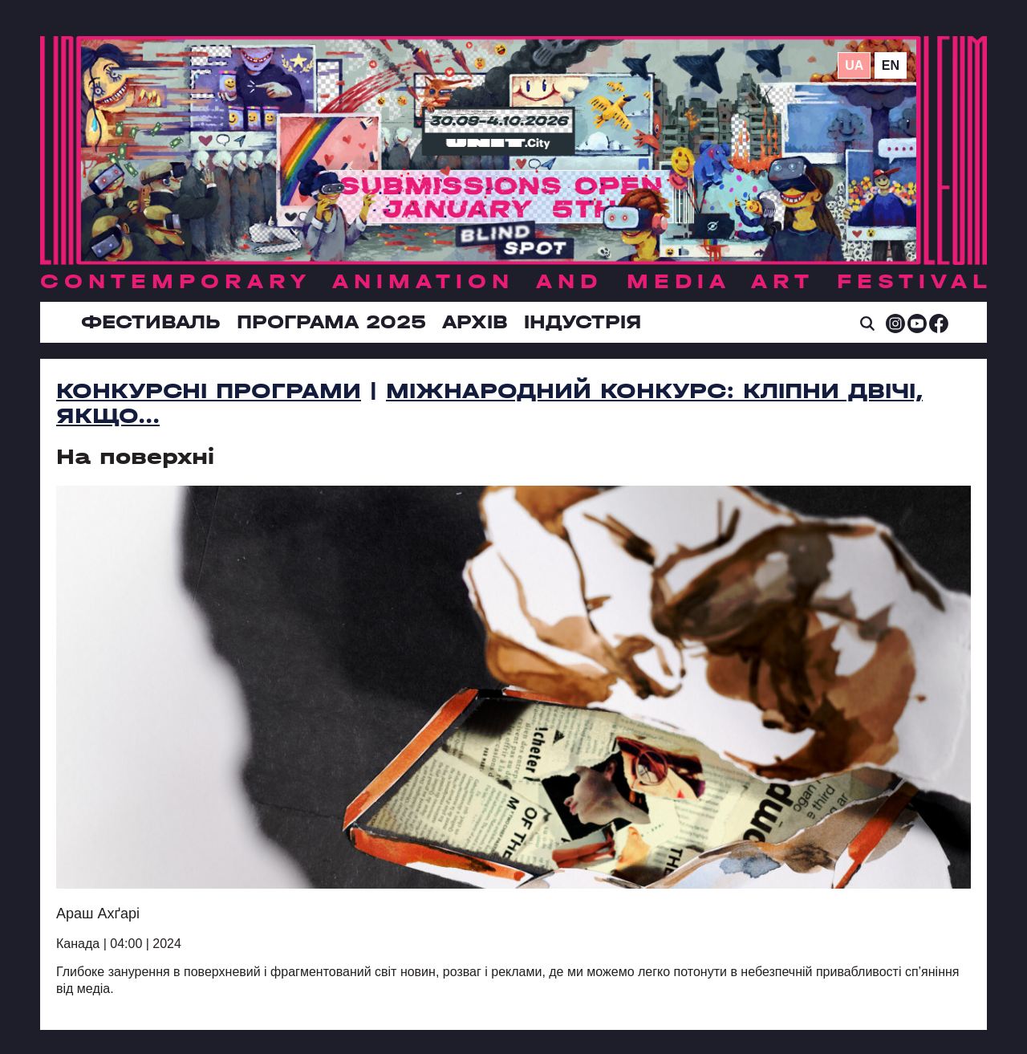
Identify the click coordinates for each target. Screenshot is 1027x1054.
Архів (475, 322)
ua (854, 65)
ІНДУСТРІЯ (582, 322)
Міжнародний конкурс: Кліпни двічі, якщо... (489, 403)
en (890, 65)
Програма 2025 (331, 322)
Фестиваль (151, 322)
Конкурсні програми (208, 391)
